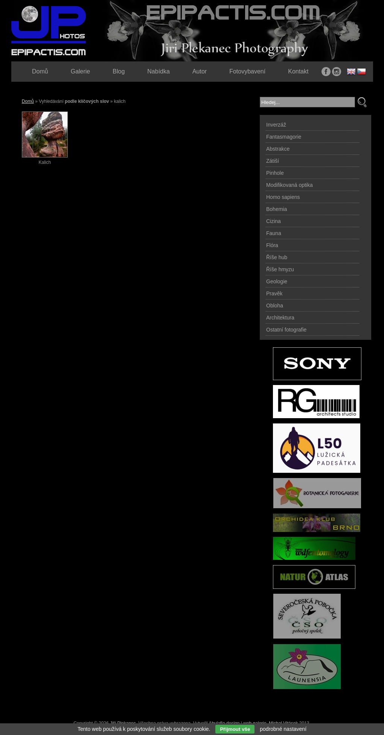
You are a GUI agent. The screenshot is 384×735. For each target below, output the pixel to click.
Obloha (274, 306)
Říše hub (276, 257)
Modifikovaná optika (289, 185)
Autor (199, 71)
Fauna (273, 233)
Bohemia (276, 209)
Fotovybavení (247, 71)
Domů (28, 101)
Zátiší (272, 161)
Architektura (280, 318)
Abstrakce (278, 149)
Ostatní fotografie (286, 330)
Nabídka (158, 71)
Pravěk (274, 293)
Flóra (272, 245)
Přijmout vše (235, 729)
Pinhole (275, 173)
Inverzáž (276, 125)
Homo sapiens (283, 197)
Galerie (80, 71)
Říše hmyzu (280, 269)
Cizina (273, 221)
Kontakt (298, 71)
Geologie (276, 281)
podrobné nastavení (283, 729)
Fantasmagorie (283, 137)
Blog (119, 71)
